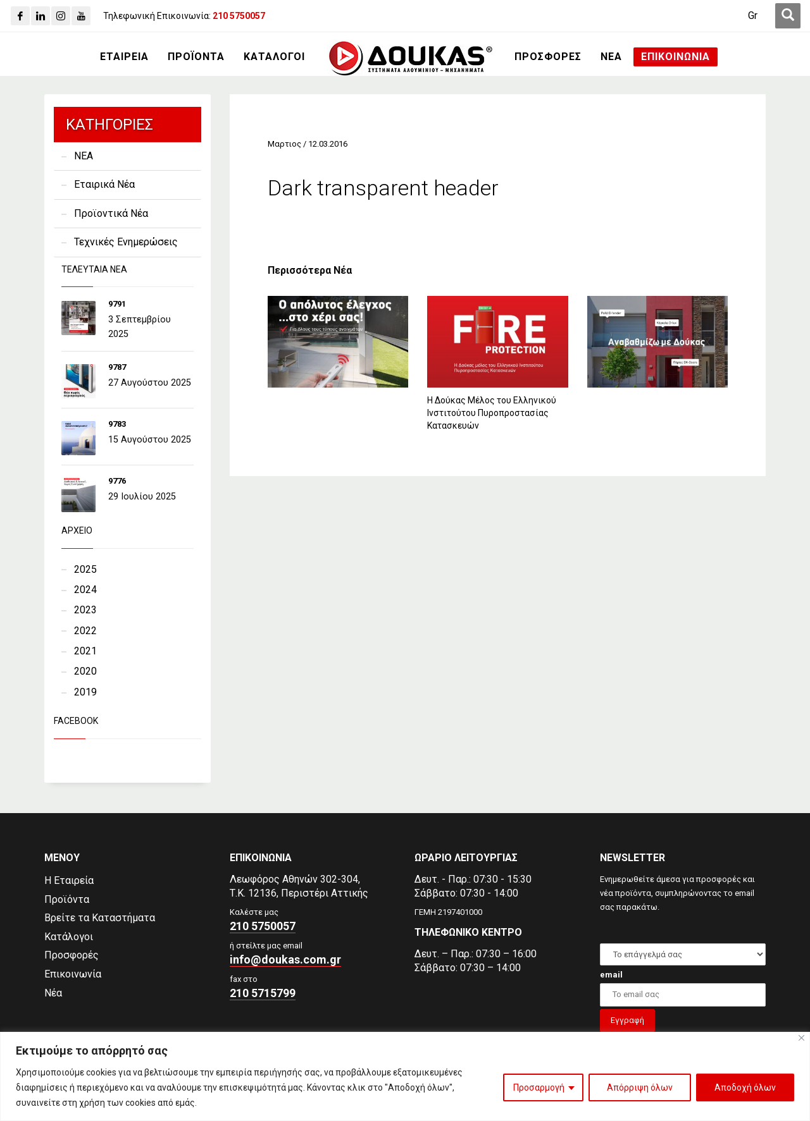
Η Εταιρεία (69, 880)
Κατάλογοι (68, 937)
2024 (85, 590)
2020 (85, 671)
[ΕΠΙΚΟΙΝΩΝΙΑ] (675, 57)
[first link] (788, 15)
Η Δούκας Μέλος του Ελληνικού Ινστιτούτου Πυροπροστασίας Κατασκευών (491, 413)
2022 (85, 631)
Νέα (53, 993)
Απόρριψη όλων (640, 1087)
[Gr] (753, 16)
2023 (85, 610)
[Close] (801, 1038)
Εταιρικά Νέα (104, 184)
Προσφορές (71, 955)
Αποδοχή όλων (745, 1087)
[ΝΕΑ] (611, 57)
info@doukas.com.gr (285, 959)
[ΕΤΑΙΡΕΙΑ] (124, 57)
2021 (85, 651)
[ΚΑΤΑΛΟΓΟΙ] (274, 57)
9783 (117, 424)
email (611, 974)
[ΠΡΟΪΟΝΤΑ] (196, 57)
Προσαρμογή (538, 1087)
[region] (405, 1076)
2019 (85, 692)
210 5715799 (263, 993)
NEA (83, 156)
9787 (117, 367)
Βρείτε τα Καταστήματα (99, 918)
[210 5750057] (239, 16)
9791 (117, 304)
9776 (117, 481)
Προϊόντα (66, 899)
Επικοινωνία (72, 974)
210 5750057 (263, 926)
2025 (85, 569)
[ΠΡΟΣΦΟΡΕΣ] (548, 57)
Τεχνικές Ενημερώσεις (126, 242)
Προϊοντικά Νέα (111, 213)
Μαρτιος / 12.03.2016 (307, 144)
